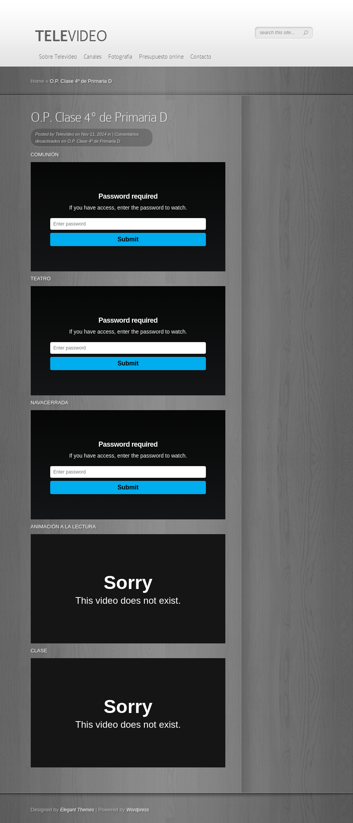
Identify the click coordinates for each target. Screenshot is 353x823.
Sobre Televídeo (58, 57)
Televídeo (64, 134)
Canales (93, 57)
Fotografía (120, 57)
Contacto (200, 57)
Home (37, 81)
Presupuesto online (161, 57)
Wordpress (137, 810)
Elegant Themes (77, 810)
